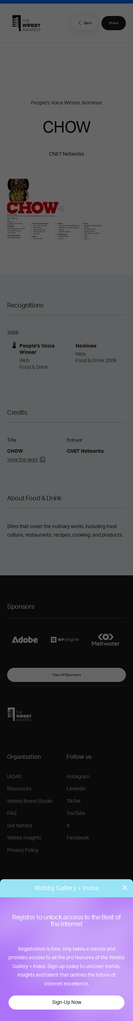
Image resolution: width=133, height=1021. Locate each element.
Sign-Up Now (66, 1002)
